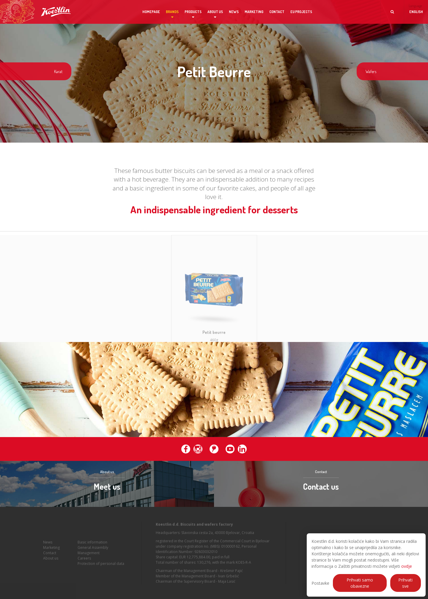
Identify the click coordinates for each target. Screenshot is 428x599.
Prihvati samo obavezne (360, 583)
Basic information (92, 544)
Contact (276, 12)
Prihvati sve (405, 583)
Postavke (320, 583)
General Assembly (93, 549)
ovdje (406, 566)
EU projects (301, 12)
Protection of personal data (101, 565)
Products (193, 12)
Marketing (254, 12)
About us (215, 12)
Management (89, 555)
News (234, 12)
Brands (172, 12)
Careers (84, 560)
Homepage (151, 12)
